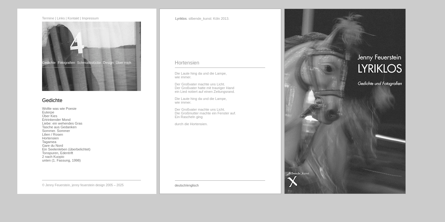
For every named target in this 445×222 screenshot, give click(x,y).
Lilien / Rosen (52, 134)
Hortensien (50, 138)
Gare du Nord (52, 145)
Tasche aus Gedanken (59, 127)
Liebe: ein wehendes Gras (62, 123)
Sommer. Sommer (56, 131)
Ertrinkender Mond (56, 119)
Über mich (123, 62)
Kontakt (73, 18)
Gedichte (49, 62)
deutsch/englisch (187, 185)
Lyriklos (181, 18)
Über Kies (49, 116)
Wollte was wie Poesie (59, 108)
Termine (48, 18)
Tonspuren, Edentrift (57, 153)
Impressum (90, 18)
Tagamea (49, 142)
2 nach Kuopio (53, 156)
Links (61, 18)
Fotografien (66, 62)
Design (108, 62)
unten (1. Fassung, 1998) (61, 160)
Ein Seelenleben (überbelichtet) (66, 149)
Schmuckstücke (89, 62)
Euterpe (48, 112)
